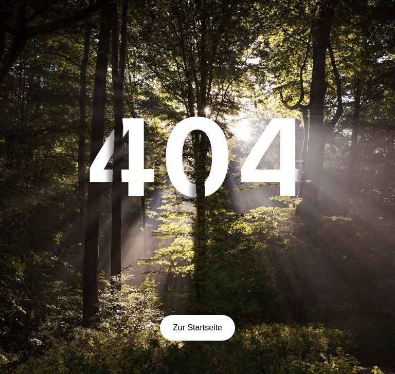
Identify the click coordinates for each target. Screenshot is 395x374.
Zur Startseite (197, 327)
